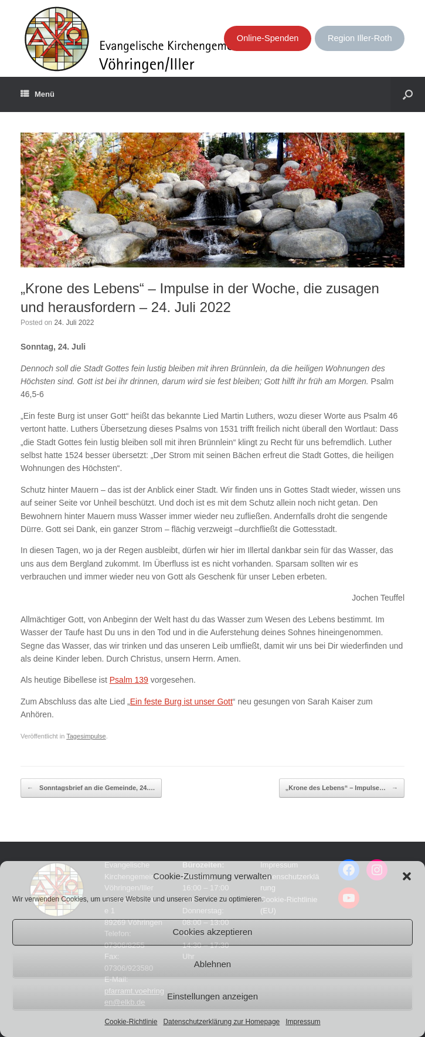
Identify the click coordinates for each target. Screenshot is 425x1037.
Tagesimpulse (86, 736)
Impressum (302, 1022)
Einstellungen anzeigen (212, 996)
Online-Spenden (268, 38)
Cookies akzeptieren (213, 932)
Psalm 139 (129, 679)
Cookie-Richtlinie (130, 1022)
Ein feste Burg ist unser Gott (181, 701)
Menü (38, 94)
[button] (407, 876)
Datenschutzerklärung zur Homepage (221, 1022)
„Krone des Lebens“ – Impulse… (341, 788)
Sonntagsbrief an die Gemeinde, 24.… (91, 788)
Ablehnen (212, 964)
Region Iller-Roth (360, 38)
